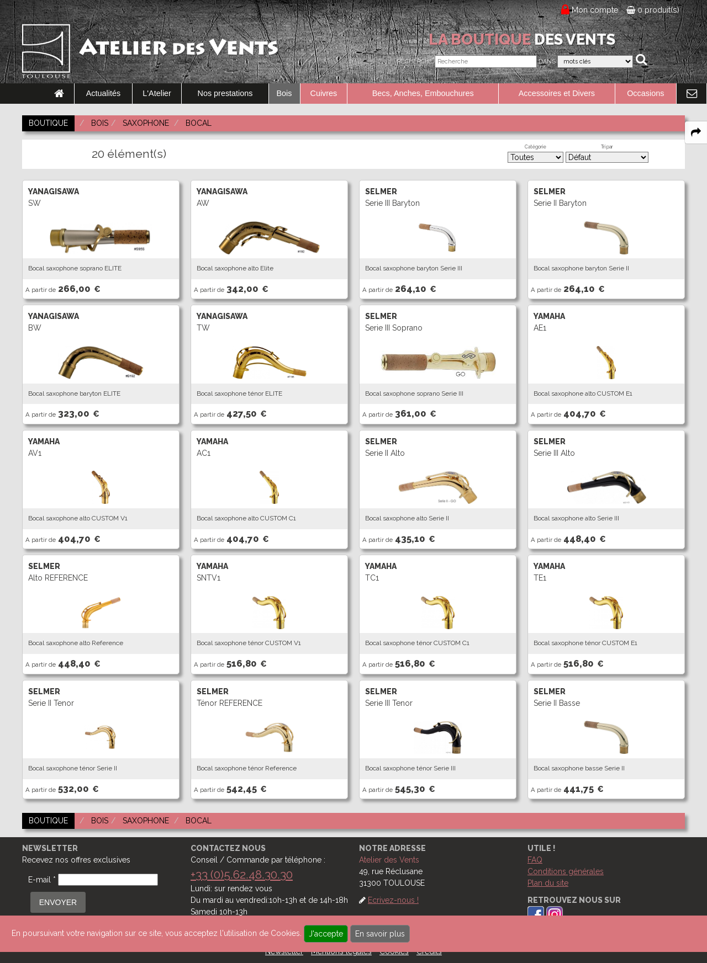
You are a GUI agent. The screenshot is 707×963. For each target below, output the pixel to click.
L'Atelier (157, 93)
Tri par (607, 147)
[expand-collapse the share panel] (696, 132)
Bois (284, 93)
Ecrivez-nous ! (393, 900)
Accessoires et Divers (557, 93)
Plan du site (547, 883)
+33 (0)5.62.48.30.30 (242, 874)
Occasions (645, 93)
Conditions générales (565, 871)
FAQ (534, 859)
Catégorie (535, 147)
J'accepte (326, 933)
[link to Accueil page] (59, 93)
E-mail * (42, 879)
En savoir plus (380, 933)
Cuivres (323, 93)
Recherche (415, 61)
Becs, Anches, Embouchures (423, 93)
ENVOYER (58, 902)
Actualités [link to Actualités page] (103, 93)
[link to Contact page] (691, 93)
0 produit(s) (652, 10)
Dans (547, 61)
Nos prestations (225, 93)
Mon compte (595, 10)
